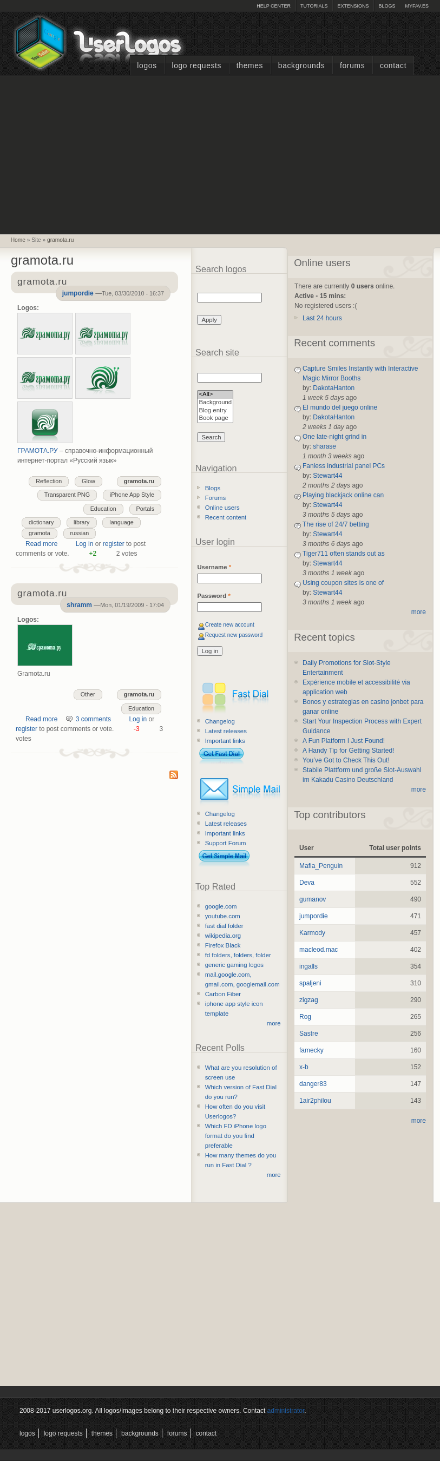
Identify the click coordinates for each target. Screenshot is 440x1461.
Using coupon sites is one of (343, 583)
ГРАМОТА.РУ (37, 451)
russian (79, 533)
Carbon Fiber (223, 994)
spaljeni (310, 983)
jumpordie (78, 293)
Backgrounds (301, 66)
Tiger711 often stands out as (344, 553)
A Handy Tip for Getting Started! (348, 750)
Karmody (312, 933)
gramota (39, 533)
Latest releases (226, 731)
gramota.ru (60, 240)
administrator (286, 1410)
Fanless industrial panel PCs (344, 466)
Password (213, 596)
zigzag (308, 1000)
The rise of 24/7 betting (336, 524)
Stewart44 (327, 475)
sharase (324, 446)
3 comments (93, 719)
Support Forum (225, 843)
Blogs (386, 6)
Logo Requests (196, 66)
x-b (303, 1067)
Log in (85, 544)
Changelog (220, 721)
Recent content (226, 517)
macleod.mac (318, 949)
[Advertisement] (220, 153)
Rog (305, 1017)
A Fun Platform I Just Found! (344, 741)
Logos (146, 66)
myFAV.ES (417, 6)
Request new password (234, 635)
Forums (352, 66)
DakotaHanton (333, 388)
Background (215, 403)
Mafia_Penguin (321, 866)
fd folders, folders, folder (238, 955)
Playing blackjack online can (343, 495)
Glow (88, 481)
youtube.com (222, 916)
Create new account (229, 625)
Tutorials (313, 6)
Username (214, 567)
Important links (225, 741)
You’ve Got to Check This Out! (346, 760)
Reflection (49, 481)
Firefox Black (223, 945)
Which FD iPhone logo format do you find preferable (235, 1136)
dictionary (41, 522)
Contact (393, 66)
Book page (215, 418)
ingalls (308, 966)
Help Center (274, 6)
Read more (41, 544)
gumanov (312, 899)
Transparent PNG (67, 494)
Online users (222, 507)
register (113, 544)
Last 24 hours (322, 318)
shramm (79, 605)
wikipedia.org (223, 935)
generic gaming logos (234, 965)
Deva (306, 882)
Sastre (308, 1033)
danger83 (313, 1084)
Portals (145, 508)
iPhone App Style (132, 494)
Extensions (353, 6)
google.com (221, 906)
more (274, 1023)
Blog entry (215, 411)
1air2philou (315, 1100)
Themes (250, 66)
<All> (215, 395)
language (121, 522)
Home (18, 240)
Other (88, 694)
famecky (311, 1050)
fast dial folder (224, 926)
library (81, 522)
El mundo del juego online (340, 407)
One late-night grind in (334, 436)
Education (103, 508)
